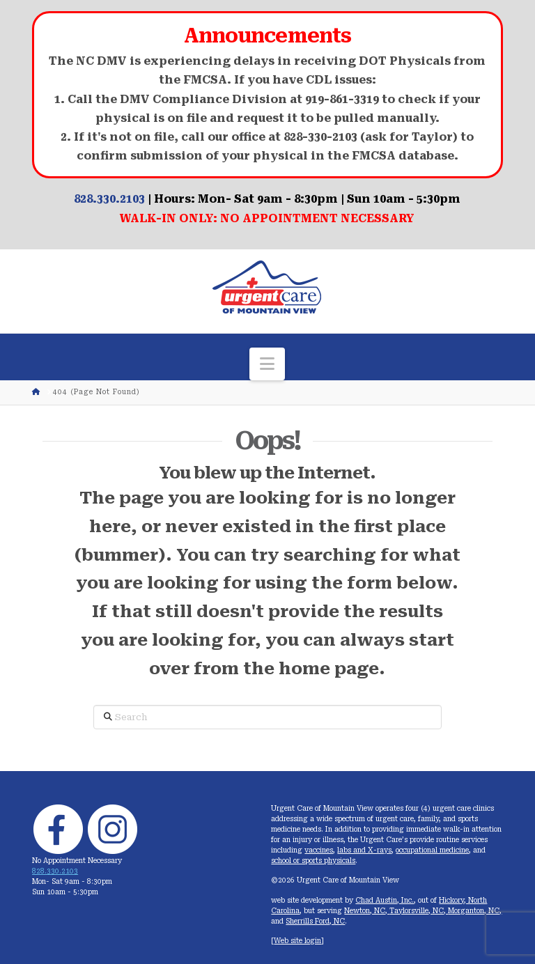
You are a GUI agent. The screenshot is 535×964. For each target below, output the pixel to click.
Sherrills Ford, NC (315, 921)
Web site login (297, 940)
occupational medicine (432, 850)
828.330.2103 (109, 198)
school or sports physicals (313, 860)
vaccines (318, 850)
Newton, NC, (366, 911)
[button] (267, 364)
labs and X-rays (364, 850)
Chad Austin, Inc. (384, 900)
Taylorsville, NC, (418, 911)
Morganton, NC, (475, 911)
